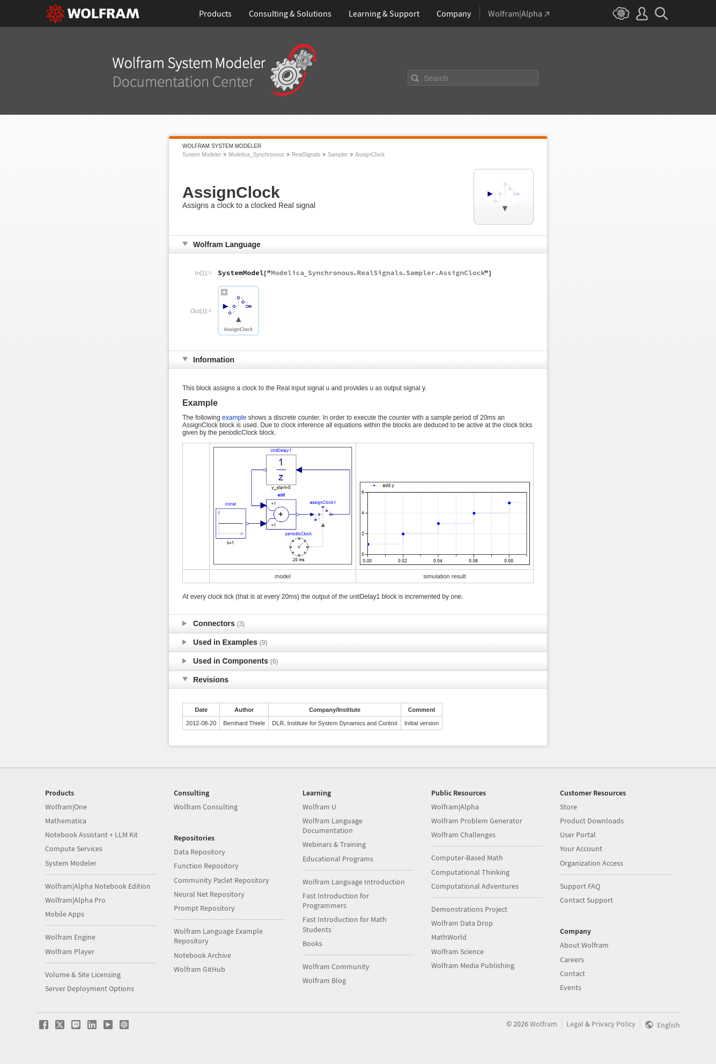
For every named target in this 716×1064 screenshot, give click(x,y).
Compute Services (73, 848)
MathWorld (449, 937)
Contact (572, 973)
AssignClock (370, 155)
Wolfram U (319, 807)
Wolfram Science (457, 951)
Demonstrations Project (469, 909)
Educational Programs (337, 859)
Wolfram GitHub (199, 969)
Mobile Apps (64, 914)
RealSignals (306, 155)
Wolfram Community (336, 966)
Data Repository (199, 852)
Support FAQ (580, 886)
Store (568, 807)
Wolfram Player (69, 951)
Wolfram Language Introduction (353, 882)
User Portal (578, 834)
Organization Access (591, 863)
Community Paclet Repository (221, 880)
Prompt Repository (204, 908)
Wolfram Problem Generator (476, 820)
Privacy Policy (614, 1024)
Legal (575, 1024)
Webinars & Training (334, 844)
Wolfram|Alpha (455, 807)
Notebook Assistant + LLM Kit (91, 834)
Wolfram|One (66, 807)
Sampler (338, 155)
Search (436, 78)
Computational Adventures (475, 886)
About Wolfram (584, 945)
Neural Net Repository (209, 894)
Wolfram (543, 1024)
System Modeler (201, 155)
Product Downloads (592, 820)
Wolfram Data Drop (462, 923)
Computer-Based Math (467, 857)
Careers (572, 959)
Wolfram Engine (70, 937)
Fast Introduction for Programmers (335, 900)
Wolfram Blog (324, 980)
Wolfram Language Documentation (332, 825)
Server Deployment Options (89, 988)
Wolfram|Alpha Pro (75, 900)
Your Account (581, 848)
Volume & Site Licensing (83, 974)
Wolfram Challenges (463, 834)
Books (312, 943)
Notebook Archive (202, 955)
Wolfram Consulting (206, 807)
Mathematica (65, 820)
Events (570, 987)
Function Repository (206, 865)
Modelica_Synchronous (256, 155)
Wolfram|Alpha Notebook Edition (98, 886)
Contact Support (586, 900)
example (234, 417)
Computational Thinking (470, 872)
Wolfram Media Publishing (472, 965)
